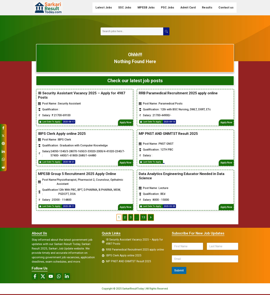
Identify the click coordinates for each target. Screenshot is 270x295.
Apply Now (125, 122)
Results (207, 7)
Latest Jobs (104, 7)
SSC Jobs (124, 7)
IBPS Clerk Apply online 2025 (62, 134)
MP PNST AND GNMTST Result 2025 (168, 134)
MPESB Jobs (146, 7)
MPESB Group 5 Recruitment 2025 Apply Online (77, 174)
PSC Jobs (167, 7)
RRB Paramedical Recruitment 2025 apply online (178, 93)
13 (143, 217)
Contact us (226, 7)
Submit (179, 270)
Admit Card (188, 7)
